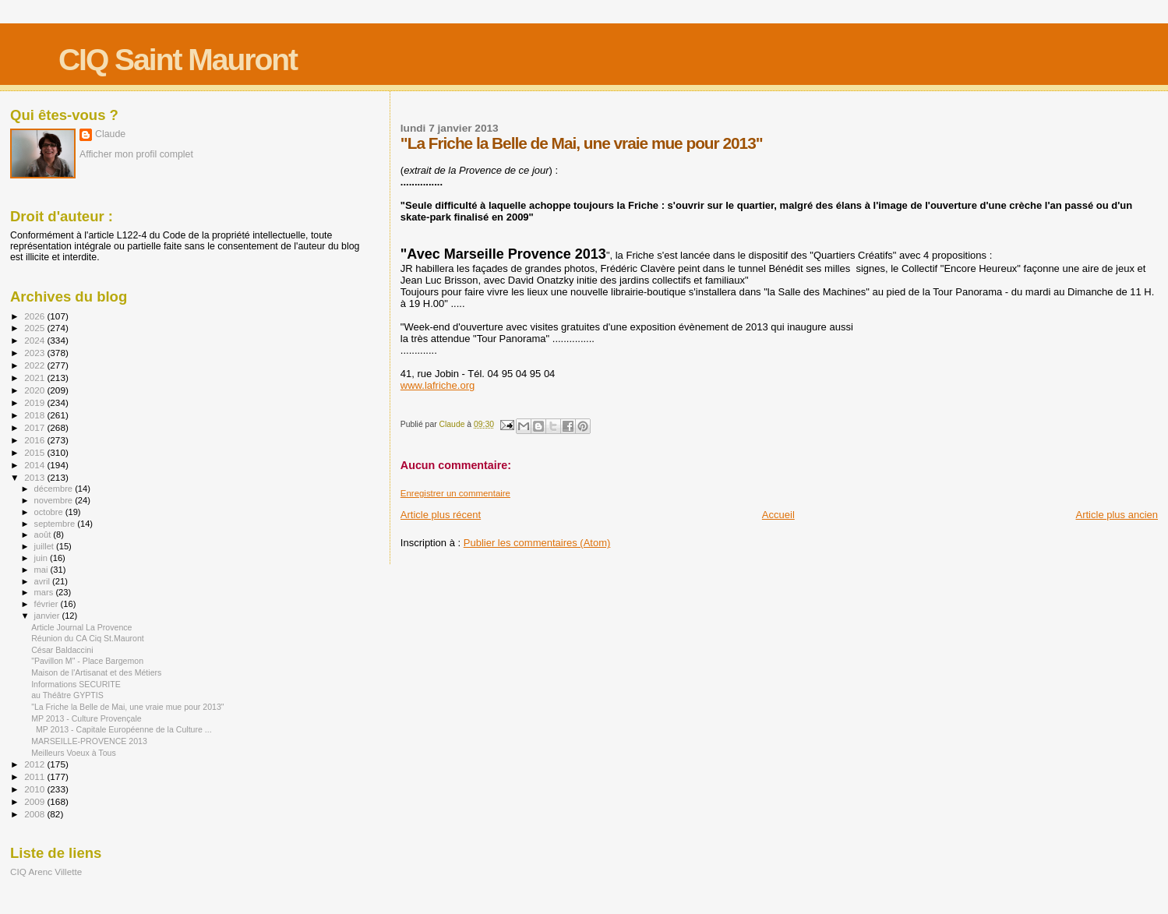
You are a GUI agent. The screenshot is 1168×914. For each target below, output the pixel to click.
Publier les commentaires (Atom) (537, 543)
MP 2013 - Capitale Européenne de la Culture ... (121, 729)
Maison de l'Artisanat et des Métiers (96, 672)
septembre (56, 523)
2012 (35, 764)
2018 (35, 415)
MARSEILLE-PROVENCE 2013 (89, 741)
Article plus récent (441, 515)
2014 (35, 465)
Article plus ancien (1117, 515)
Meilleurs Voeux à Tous (73, 752)
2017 (35, 427)
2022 (35, 365)
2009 (35, 801)
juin (42, 558)
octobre (49, 512)
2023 (35, 353)
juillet (45, 546)
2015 (35, 452)
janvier (48, 615)
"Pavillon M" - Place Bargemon (87, 660)
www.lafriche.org (438, 385)
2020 (35, 390)
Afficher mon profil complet (136, 154)
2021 (35, 377)
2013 (35, 477)
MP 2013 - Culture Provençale (86, 718)
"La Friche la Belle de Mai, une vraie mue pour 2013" (127, 706)
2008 (35, 814)
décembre (55, 488)
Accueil (778, 515)
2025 (35, 328)
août (44, 534)
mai (42, 569)
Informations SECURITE (76, 684)
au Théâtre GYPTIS (67, 695)
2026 (35, 316)
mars (45, 592)
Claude (110, 134)
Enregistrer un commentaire (455, 493)
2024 (35, 340)
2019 (35, 402)
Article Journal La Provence (81, 627)
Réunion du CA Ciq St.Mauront (87, 638)
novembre (55, 500)
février (47, 604)
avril (43, 581)
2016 (35, 440)
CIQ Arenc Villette (46, 871)
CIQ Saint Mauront (177, 59)
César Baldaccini (62, 650)
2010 (35, 789)
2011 (35, 776)
